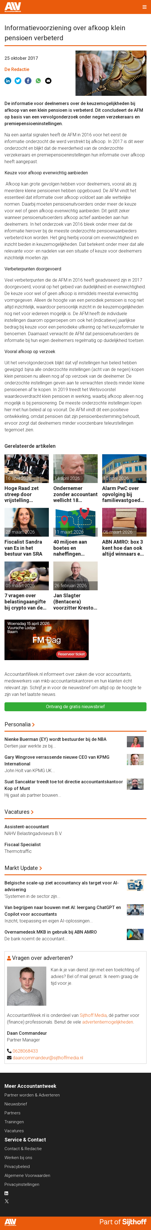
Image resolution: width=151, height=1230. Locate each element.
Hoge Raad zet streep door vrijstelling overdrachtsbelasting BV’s (26, 494)
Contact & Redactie (23, 1148)
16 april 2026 (18, 478)
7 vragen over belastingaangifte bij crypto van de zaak (25, 602)
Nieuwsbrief (15, 1104)
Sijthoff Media (93, 1015)
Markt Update (21, 868)
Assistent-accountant (26, 826)
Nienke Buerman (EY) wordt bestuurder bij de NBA (55, 739)
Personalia (17, 724)
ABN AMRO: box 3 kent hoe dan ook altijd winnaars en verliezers (122, 548)
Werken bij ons (18, 1157)
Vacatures (16, 811)
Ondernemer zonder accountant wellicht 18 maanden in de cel (75, 494)
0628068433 (25, 1051)
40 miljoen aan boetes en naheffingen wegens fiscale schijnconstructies (75, 548)
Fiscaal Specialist (22, 844)
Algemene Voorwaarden (27, 1175)
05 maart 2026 (20, 585)
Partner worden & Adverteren (32, 1095)
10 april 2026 (116, 478)
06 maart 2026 (117, 532)
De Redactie (16, 69)
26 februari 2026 (70, 585)
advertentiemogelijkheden (107, 1022)
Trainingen (14, 1121)
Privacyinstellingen (21, 1184)
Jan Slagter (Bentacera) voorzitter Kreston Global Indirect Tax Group (75, 602)
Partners (12, 1112)
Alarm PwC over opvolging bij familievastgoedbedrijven (124, 494)
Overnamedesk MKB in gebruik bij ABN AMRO (50, 932)
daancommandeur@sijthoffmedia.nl (48, 1057)
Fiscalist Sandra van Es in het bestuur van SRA (23, 548)
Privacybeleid (17, 1166)
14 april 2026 (67, 478)
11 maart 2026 (69, 532)
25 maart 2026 (20, 532)
